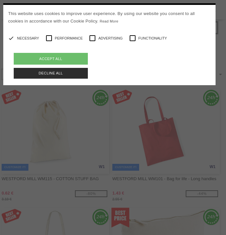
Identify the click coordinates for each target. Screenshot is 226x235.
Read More (109, 21)
